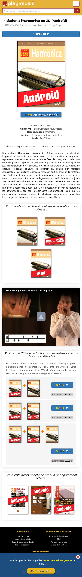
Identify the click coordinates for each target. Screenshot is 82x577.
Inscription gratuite (23, 539)
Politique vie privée (59, 542)
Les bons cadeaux (22, 545)
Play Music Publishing (59, 536)
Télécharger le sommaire (21, 146)
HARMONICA (41, 34)
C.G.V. (59, 539)
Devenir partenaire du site (23, 542)
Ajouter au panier (41, 114)
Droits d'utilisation (59, 545)
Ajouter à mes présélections (59, 146)
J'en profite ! (41, 571)
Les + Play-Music (23, 536)
